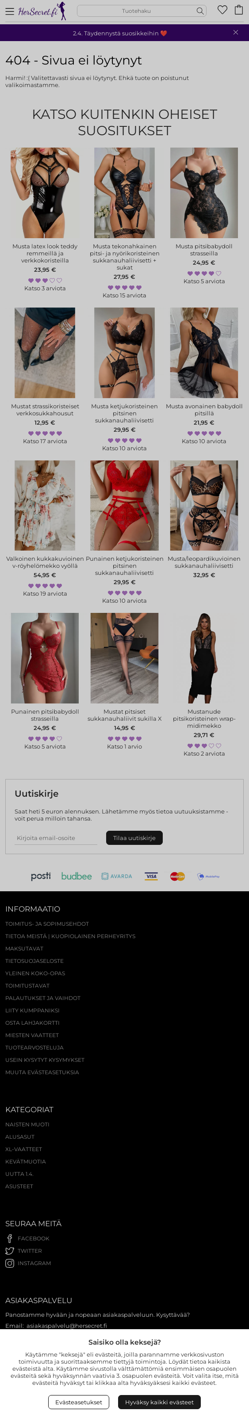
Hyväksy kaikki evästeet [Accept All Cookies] (159, 1402)
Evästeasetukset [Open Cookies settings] (78, 1402)
